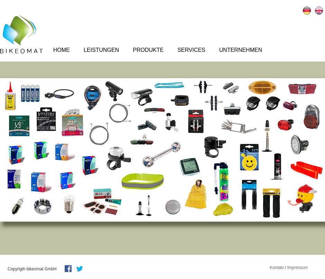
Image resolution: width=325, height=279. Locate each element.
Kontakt (277, 267)
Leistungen (101, 50)
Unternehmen (240, 50)
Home (61, 50)
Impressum (297, 267)
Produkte (148, 50)
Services (191, 50)
